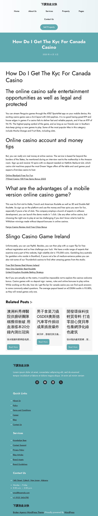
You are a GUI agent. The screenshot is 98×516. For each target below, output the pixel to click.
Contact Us (17, 424)
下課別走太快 (49, 4)
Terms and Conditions (22, 410)
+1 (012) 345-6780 (21, 497)
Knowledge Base (19, 440)
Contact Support (19, 445)
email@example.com (21, 492)
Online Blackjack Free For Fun (19, 175)
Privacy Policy (18, 450)
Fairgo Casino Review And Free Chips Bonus (26, 227)
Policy (15, 405)
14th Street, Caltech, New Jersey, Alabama (30, 480)
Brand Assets (18, 459)
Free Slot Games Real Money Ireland (22, 265)
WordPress (69, 512)
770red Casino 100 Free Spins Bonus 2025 (26, 178)
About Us (17, 400)
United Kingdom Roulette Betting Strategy (25, 272)
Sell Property (49, 27)
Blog (15, 419)
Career (16, 415)
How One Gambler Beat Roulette (21, 268)
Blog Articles (18, 454)
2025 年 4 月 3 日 (50, 54)
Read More (14, 347)
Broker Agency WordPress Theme (28, 512)
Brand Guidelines (20, 464)
